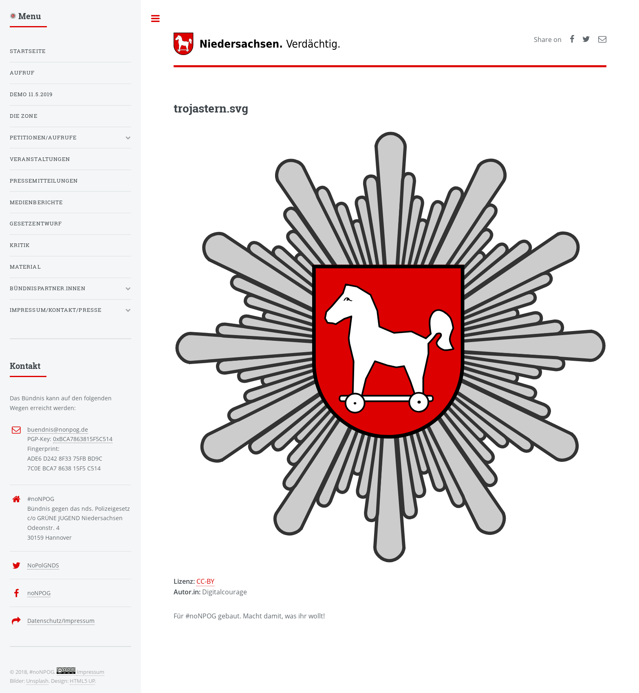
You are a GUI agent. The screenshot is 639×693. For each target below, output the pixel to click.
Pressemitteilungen (44, 180)
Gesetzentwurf (36, 223)
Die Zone (23, 115)
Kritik (20, 245)
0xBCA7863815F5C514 (82, 439)
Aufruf (22, 72)
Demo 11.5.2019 (31, 94)
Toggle (155, 18)
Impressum (90, 671)
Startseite (28, 51)
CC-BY (205, 581)
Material (25, 266)
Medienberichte (36, 202)
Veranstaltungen (40, 159)
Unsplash (37, 680)
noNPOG (39, 593)
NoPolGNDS (43, 565)
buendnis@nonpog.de (57, 429)
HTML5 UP (82, 680)
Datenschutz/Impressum (61, 621)
